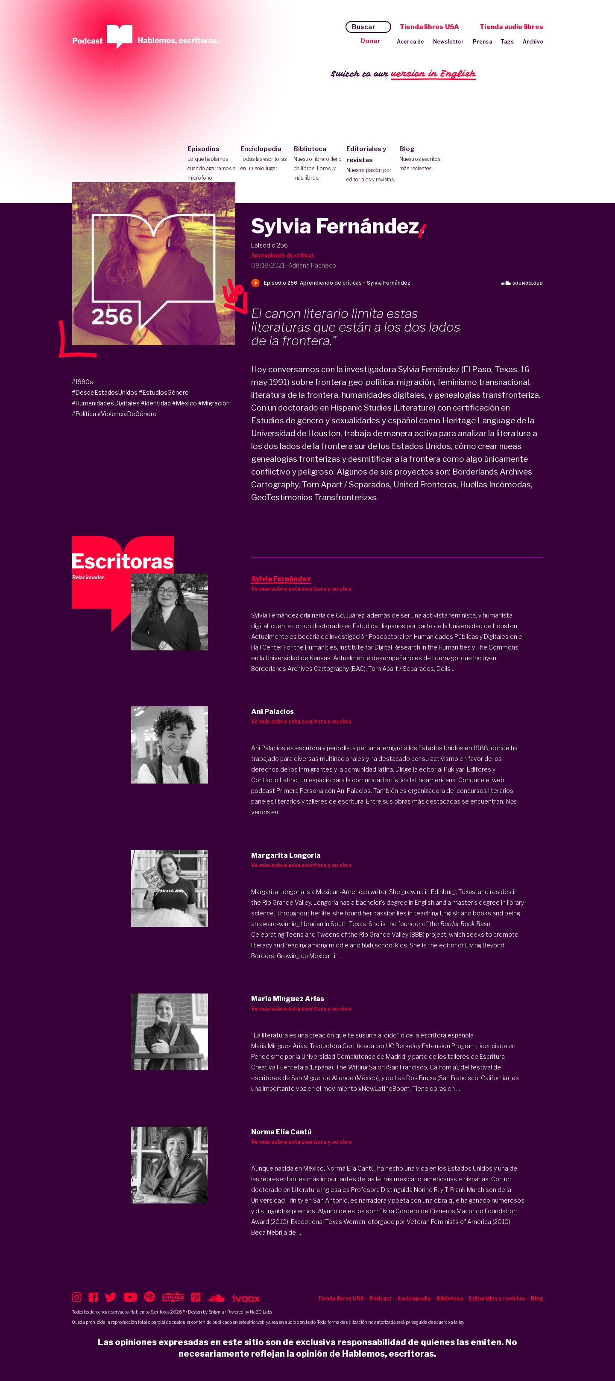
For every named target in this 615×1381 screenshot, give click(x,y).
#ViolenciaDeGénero (127, 413)
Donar (370, 41)
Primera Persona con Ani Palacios (323, 790)
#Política (84, 413)
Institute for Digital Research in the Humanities (405, 647)
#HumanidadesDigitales (106, 403)
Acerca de (411, 41)
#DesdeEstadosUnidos (105, 392)
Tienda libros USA (429, 27)
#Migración (214, 403)
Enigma (216, 1311)
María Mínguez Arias (279, 1045)
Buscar (363, 27)
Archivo (533, 41)
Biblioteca (318, 164)
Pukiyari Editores (467, 769)
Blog (423, 159)
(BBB (416, 934)
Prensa (482, 41)
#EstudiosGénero (164, 392)
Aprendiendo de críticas (282, 255)
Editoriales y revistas (370, 164)
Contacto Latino (274, 780)
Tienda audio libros (511, 27)
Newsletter (448, 41)
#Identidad (156, 403)
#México (184, 403)
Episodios (212, 164)
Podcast (381, 1298)
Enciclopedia (265, 159)
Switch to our (403, 74)
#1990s (82, 381)
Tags (507, 41)
